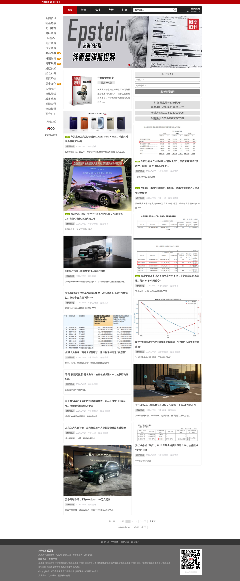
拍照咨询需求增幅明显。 (76, 390)
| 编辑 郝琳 (91, 276)
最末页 (153, 521)
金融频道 (70, 357)
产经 (111, 9)
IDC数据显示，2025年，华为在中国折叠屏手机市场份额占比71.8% (95, 152)
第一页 (112, 521)
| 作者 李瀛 (161, 410)
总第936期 (106, 82)
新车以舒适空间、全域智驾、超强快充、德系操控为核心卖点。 (163, 415)
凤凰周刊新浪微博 (46, 555)
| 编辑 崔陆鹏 (172, 198)
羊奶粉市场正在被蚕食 (145, 177)
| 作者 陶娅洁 (92, 411)
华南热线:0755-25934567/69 (167, 118)
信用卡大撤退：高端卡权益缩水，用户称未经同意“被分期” (95, 352)
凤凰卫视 (67, 555)
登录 (193, 8)
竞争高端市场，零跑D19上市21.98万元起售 (87, 499)
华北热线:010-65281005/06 (167, 112)
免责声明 (53, 559)
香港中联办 (77, 555)
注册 (198, 8)
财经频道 (70, 146)
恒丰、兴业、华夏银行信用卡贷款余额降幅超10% (87, 363)
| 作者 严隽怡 (92, 224)
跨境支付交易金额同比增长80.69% (80, 308)
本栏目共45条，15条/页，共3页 (132, 527)
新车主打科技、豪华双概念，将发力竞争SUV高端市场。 (90, 510)
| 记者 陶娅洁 (162, 352)
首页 (70, 9)
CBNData (88, 555)
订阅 (124, 9)
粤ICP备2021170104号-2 (87, 571)
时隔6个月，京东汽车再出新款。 (79, 229)
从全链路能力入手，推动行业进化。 (81, 438)
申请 (50, 551)
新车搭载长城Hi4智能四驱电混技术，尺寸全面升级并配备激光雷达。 (95, 281)
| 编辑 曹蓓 (91, 146)
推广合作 (125, 542)
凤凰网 (59, 555)
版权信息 (42, 559)
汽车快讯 (140, 410)
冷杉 (97, 9)
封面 (83, 9)
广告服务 (115, 542)
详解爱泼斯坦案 (106, 78)
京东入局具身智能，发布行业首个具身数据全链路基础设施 (95, 427)
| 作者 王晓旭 (92, 303)
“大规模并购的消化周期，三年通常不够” (152, 357)
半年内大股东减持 (143, 461)
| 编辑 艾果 (103, 303)
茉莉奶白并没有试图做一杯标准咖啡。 (82, 416)
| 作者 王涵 (161, 198)
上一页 (121, 521)
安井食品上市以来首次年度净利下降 (151, 291)
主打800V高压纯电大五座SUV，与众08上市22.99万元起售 (165, 405)
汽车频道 (70, 276)
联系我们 (135, 542)
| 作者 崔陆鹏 (162, 171)
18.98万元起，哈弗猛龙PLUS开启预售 (85, 271)
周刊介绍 (105, 542)
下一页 (143, 521)
